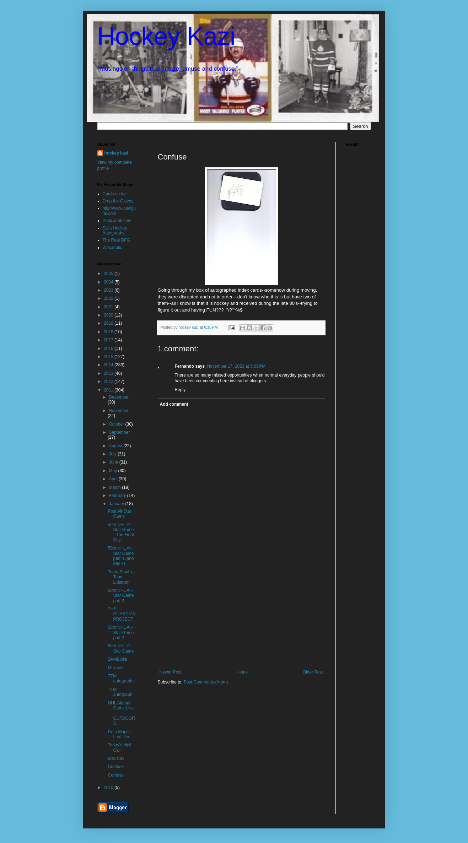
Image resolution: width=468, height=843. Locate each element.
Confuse (116, 766)
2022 (109, 298)
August (116, 445)
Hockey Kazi (166, 36)
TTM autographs (121, 678)
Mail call (115, 667)
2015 (109, 356)
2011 (109, 390)
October (117, 424)
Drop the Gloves (118, 201)
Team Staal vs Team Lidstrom (121, 577)
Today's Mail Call (119, 747)
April (113, 478)
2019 (109, 323)
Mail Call (116, 758)
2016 (109, 348)
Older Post (313, 672)
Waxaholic (112, 247)
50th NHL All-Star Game (121, 648)
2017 (109, 339)
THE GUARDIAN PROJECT (121, 614)
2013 (109, 373)
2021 (109, 306)
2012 (109, 381)
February (118, 495)
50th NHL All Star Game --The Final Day (121, 532)
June (114, 462)
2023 (109, 290)
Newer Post (171, 672)
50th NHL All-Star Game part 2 (121, 632)
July (113, 454)
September (119, 432)
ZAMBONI (117, 659)
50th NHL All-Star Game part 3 (121, 595)
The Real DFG (116, 240)
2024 (109, 282)
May (113, 470)
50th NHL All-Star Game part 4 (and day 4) (121, 556)
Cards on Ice (115, 193)
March (115, 487)
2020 (109, 315)
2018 (109, 331)
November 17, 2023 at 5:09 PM (236, 366)
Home (242, 672)
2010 (109, 787)
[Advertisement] (241, 616)
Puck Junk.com (117, 220)
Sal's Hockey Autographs (115, 231)
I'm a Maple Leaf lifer (119, 734)
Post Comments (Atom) (206, 682)
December (118, 397)
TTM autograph (120, 692)
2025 (109, 273)
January (117, 503)
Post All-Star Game (119, 514)
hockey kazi (116, 153)
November (118, 410)
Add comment (174, 404)
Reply (180, 389)
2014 (109, 364)
